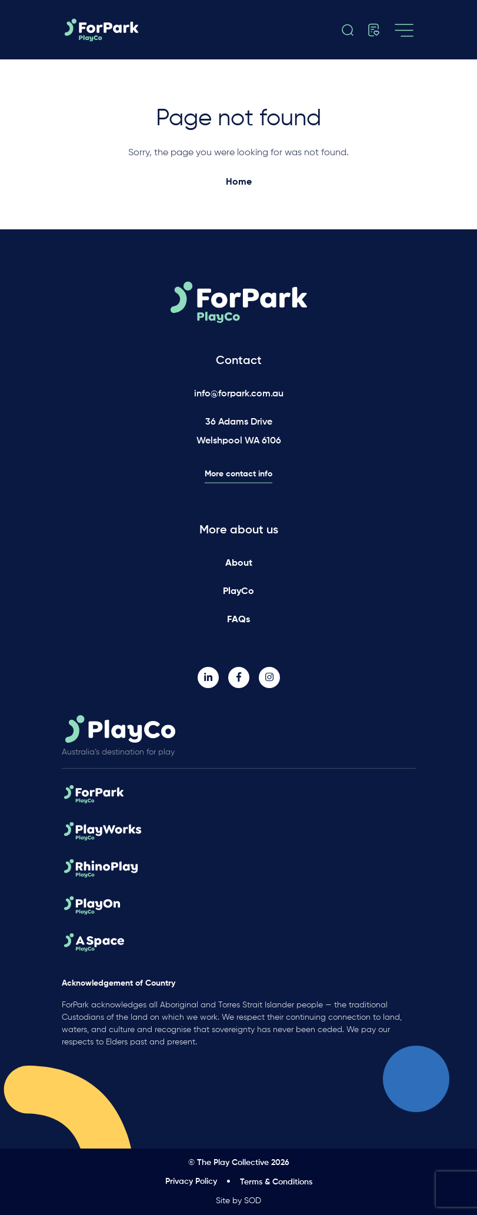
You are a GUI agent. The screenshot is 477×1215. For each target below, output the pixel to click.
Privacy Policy (191, 1181)
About (238, 563)
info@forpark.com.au (238, 394)
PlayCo (238, 591)
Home (239, 182)
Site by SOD (238, 1201)
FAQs (238, 620)
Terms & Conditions (276, 1182)
